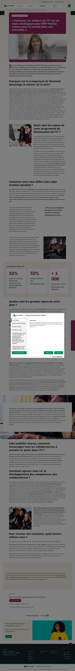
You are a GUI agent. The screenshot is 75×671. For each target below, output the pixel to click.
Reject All (48, 352)
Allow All (59, 352)
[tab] (19, 320)
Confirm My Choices (19, 352)
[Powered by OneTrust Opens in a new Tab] (58, 357)
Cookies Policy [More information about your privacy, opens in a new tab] (33, 326)
